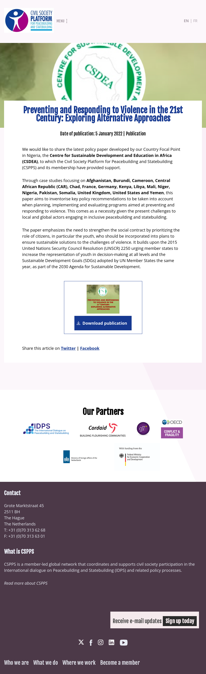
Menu (60, 21)
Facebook (89, 348)
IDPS (120, 570)
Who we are (16, 662)
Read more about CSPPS (25, 583)
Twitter (68, 348)
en (186, 20)
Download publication (105, 323)
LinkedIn (111, 642)
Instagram (100, 642)
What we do (45, 662)
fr (195, 20)
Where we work (79, 662)
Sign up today (180, 621)
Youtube (124, 643)
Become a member (120, 662)
